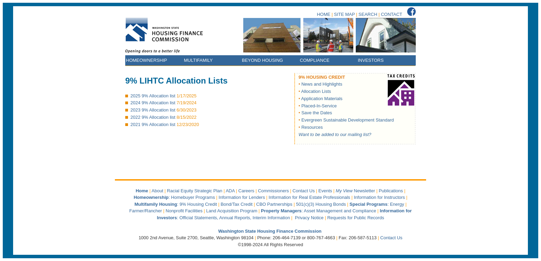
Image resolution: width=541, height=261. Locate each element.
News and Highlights (321, 84)
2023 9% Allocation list (152, 110)
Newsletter (356, 190)
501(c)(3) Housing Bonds (321, 204)
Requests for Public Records (355, 217)
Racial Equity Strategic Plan (194, 190)
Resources (312, 127)
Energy (397, 204)
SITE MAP (344, 14)
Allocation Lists (316, 91)
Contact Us (304, 190)
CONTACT (391, 14)
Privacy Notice (309, 217)
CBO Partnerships (274, 204)
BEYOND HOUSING (262, 60)
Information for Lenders (242, 197)
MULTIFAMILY (198, 60)
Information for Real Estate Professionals (309, 197)
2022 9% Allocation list (152, 117)
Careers (246, 190)
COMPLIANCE (314, 60)
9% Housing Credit (198, 204)
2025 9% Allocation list (152, 95)
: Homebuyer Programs (174, 197)
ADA (230, 190)
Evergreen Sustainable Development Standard (347, 120)
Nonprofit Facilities (184, 210)
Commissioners (273, 190)
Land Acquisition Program (231, 210)
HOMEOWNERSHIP (146, 60)
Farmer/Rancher (145, 210)
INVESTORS (371, 60)
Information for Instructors (379, 197)
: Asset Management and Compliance (319, 210)
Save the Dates (316, 112)
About (157, 190)
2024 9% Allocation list (152, 102)
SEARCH (367, 14)
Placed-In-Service (319, 105)
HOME (323, 14)
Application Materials (322, 98)
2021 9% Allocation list (152, 124)
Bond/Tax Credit (236, 204)
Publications (391, 190)
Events (325, 190)
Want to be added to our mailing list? (334, 134)
